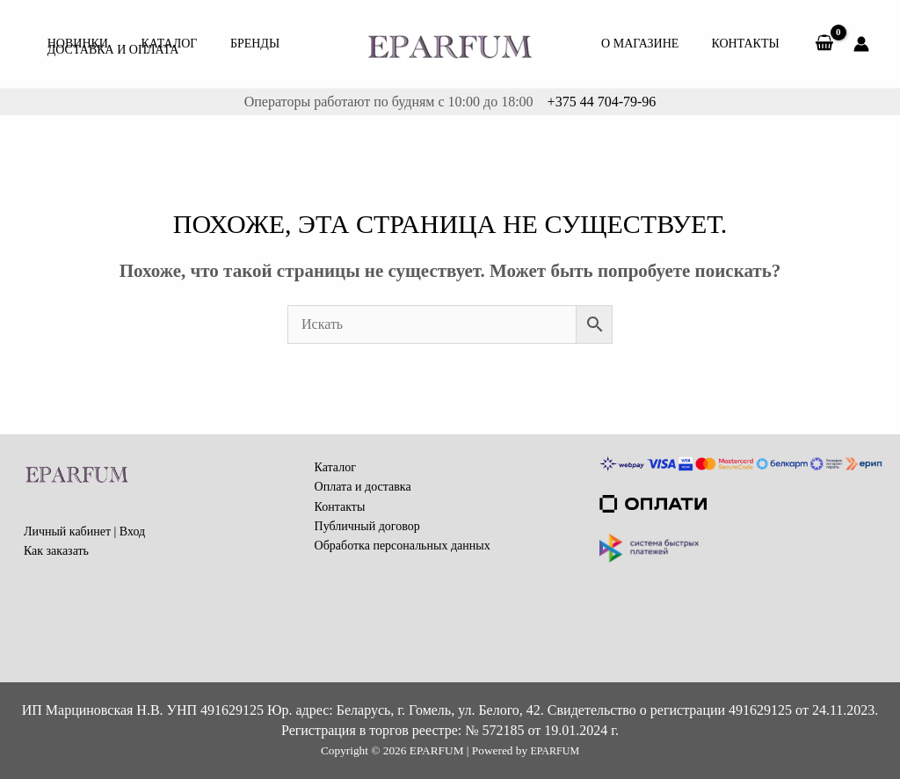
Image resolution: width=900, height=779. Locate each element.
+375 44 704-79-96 (600, 101)
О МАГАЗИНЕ (652, 43)
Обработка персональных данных (402, 545)
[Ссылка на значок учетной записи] (861, 44)
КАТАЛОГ (159, 30)
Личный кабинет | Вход (84, 531)
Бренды (238, 30)
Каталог (335, 467)
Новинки (74, 30)
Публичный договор (367, 526)
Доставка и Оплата (110, 56)
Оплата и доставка (363, 486)
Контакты (749, 43)
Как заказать (56, 550)
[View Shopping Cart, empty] (824, 44)
